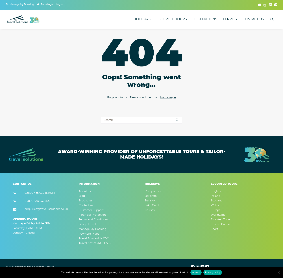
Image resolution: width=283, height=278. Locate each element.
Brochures (85, 200)
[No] (278, 272)
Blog (82, 196)
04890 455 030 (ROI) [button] (38, 201)
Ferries (230, 19)
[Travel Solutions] (23, 19)
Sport (214, 229)
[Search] (141, 120)
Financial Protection (92, 214)
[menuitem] (20, 4)
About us (85, 191)
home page (168, 97)
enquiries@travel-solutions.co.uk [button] (46, 209)
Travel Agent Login (52, 4)
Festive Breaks (220, 224)
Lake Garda (152, 205)
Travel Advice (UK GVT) (94, 238)
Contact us (253, 19)
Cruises (149, 210)
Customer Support (91, 210)
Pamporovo (152, 191)
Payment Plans (89, 233)
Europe (216, 210)
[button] (259, 5)
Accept (196, 272)
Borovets (150, 196)
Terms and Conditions (93, 219)
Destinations (205, 19)
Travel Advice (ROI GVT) (95, 243)
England (216, 191)
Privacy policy (212, 272)
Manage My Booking (22, 4)
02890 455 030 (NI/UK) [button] (40, 193)
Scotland (217, 200)
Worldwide (218, 214)
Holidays (142, 19)
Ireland (215, 196)
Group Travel (87, 224)
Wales (215, 205)
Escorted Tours (171, 19)
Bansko (150, 200)
